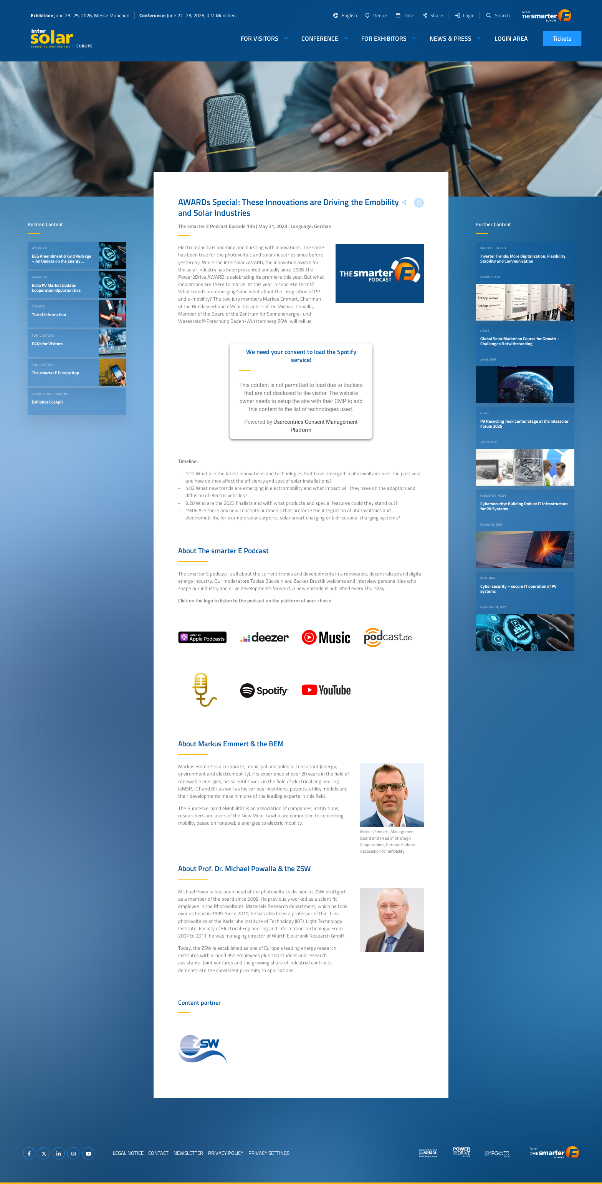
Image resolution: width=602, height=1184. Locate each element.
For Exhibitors (384, 38)
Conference (319, 38)
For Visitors (259, 38)
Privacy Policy (225, 1153)
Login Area (511, 38)
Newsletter (188, 1153)
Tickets (562, 38)
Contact (158, 1153)
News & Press (450, 38)
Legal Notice (128, 1153)
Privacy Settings (268, 1153)
